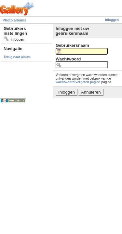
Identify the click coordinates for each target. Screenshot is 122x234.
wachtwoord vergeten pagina (78, 82)
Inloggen (112, 20)
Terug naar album (17, 57)
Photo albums (14, 20)
